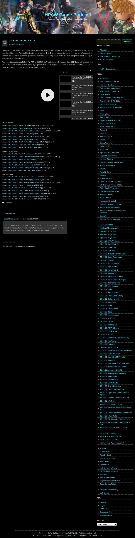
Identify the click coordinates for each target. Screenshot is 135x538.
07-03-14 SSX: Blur (107, 251)
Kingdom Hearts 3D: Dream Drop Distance (113, 212)
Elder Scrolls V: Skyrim (109, 188)
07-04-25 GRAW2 (107, 260)
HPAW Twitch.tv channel (19, 64)
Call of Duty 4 (105, 117)
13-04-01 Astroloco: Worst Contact (113, 428)
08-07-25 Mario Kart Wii (109, 315)
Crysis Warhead (106, 143)
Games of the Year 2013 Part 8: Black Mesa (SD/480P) (20, 196)
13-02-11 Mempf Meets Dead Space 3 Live (115, 423)
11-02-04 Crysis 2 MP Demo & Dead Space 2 (114, 394)
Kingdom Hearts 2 (107, 85)
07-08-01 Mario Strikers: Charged (113, 280)
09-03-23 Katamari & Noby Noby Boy (114, 338)
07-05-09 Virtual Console (109, 263)
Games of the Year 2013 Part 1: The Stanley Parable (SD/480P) (23, 177)
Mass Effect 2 (105, 149)
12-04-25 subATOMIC (108, 416)
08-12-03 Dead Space (108, 325)
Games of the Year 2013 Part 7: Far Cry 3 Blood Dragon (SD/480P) (24, 193)
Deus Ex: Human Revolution (111, 182)
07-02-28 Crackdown (108, 247)
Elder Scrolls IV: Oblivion (109, 82)
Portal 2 (103, 175)
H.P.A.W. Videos (106, 225)
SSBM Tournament (107, 478)
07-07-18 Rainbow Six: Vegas (111, 276)
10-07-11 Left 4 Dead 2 (109, 383)
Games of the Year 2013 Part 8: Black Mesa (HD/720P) (20, 145)
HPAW (18, 44)
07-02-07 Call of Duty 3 (109, 244)
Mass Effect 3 (105, 198)
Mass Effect (104, 114)
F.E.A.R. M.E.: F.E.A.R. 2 (109, 440)
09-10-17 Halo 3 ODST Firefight (112, 357)
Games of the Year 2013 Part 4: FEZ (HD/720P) (18, 134)
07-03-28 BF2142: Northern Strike (113, 254)
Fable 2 (103, 133)
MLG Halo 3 (104, 474)
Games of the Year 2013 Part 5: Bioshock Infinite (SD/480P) (22, 188)
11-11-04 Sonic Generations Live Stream (116, 413)
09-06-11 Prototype (107, 344)
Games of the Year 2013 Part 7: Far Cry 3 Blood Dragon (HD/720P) (24, 142)
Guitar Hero (104, 465)
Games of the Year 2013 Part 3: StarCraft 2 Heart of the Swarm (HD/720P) (26, 131)
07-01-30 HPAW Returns (109, 241)
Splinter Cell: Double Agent (110, 88)
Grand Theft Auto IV (108, 124)
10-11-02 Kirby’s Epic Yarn (110, 386)
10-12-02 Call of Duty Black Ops (112, 389)
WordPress (72, 536)
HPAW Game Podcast (68, 14)
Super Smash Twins (108, 484)
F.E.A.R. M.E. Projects (108, 433)
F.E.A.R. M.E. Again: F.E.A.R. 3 (112, 443)
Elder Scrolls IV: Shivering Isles (112, 98)
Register (103, 502)
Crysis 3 (103, 216)
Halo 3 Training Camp (108, 468)
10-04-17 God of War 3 (109, 380)
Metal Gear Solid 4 (107, 127)
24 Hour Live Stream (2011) (111, 185)
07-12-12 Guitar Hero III (109, 299)
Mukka (96, 536)
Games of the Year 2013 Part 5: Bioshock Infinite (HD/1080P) (22, 162)
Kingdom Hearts (106, 195)
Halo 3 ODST (105, 146)
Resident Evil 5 (106, 136)
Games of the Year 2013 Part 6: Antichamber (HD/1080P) (21, 165)
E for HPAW (104, 452)
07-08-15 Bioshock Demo (110, 283)
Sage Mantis (9, 219)
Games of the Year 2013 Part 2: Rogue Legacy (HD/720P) (21, 128)
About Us (103, 50)
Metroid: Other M (106, 159)
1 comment (8, 202)
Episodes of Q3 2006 (108, 234)
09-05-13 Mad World (108, 341)
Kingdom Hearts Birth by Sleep (112, 162)
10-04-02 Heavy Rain (108, 376)
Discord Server (106, 53)
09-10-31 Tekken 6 (107, 360)
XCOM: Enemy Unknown (110, 207)
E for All (103, 449)
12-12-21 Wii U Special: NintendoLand (115, 419)
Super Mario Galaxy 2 (108, 156)
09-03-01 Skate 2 (107, 334)
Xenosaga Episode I (108, 201)
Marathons (104, 78)
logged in (16, 246)
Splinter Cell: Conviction (109, 153)
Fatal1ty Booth (105, 455)
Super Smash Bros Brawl (110, 481)
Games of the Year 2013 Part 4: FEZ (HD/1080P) (18, 159)
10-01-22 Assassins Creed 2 (111, 370)
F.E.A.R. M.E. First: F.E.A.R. (111, 436)
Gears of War (105, 95)
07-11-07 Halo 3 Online (109, 293)
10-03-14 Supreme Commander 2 (113, 373)
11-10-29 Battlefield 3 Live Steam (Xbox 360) (115, 408)
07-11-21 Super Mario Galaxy (111, 296)
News (22, 44)
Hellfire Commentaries (108, 69)
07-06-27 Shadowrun (108, 273)
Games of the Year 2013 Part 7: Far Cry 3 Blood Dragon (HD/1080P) (25, 168)
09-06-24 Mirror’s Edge (109, 347)
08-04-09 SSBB (106, 312)
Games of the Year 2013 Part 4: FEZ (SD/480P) (18, 185)
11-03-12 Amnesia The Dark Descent (114, 398)
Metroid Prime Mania (108, 104)
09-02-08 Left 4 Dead (108, 331)
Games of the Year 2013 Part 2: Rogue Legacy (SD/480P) (21, 179)
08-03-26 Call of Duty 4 (109, 309)
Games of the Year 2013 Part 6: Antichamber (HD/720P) (20, 139)
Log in (102, 506)
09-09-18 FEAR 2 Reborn (110, 354)
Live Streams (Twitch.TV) (110, 56)
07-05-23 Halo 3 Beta (108, 267)
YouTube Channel (107, 60)
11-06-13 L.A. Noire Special (111, 404)
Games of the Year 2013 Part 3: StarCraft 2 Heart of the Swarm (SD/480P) (26, 182)
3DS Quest (104, 493)
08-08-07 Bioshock (107, 318)
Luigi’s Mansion (106, 178)
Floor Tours (104, 461)
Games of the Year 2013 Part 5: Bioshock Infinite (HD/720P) (22, 136)
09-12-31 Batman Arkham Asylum (113, 367)
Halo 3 (102, 111)
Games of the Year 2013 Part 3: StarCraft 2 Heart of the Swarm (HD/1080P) (27, 157)
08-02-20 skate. (106, 305)
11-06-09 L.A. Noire (107, 401)
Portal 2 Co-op (105, 172)
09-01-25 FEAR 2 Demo (109, 328)
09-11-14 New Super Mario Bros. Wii (114, 363)
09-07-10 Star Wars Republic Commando (116, 351)
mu (101, 536)
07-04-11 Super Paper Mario (111, 257)
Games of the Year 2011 (109, 191)
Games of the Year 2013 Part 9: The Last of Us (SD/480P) (21, 199)
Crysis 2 (103, 169)
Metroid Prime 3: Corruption (111, 107)
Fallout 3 (103, 130)
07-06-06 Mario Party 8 (109, 270)
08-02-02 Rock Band (108, 302)
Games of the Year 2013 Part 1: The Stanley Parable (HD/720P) (23, 125)
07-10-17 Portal (106, 289)
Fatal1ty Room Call (107, 458)
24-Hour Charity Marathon (110, 219)
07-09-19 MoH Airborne (109, 286)
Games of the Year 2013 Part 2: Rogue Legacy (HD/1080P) (21, 154)
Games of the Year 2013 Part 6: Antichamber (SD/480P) (20, 191)
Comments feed (106, 512)
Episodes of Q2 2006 (108, 231)
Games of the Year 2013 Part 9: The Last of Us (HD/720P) (21, 147)
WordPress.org (106, 515)
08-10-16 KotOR (106, 322)
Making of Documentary (109, 228)
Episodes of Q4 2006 (108, 238)
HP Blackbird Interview (109, 471)
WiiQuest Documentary (109, 490)
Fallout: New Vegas (107, 166)
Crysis (102, 140)
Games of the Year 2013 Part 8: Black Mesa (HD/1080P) (21, 170)
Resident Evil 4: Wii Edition (110, 101)
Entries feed (104, 509)
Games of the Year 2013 (22, 40)
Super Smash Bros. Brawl (110, 120)
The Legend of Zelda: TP (109, 91)
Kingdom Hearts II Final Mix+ (111, 204)
